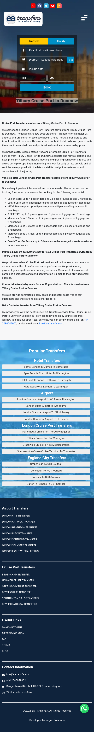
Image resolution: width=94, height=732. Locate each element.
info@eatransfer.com (51, 323)
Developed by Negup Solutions (46, 720)
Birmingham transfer (16, 574)
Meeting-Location (13, 633)
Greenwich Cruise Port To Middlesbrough (46, 444)
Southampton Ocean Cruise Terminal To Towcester (46, 451)
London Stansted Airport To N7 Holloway (46, 412)
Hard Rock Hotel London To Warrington (46, 386)
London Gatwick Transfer (18, 521)
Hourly (61, 41)
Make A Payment (12, 627)
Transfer (34, 41)
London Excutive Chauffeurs (20, 551)
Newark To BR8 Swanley (46, 477)
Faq (4, 639)
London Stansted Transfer (19, 545)
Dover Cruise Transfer (16, 592)
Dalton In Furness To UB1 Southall (46, 483)
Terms (6, 645)
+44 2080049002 (16, 680)
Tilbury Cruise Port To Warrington (46, 438)
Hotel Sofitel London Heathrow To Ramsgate (46, 380)
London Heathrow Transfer (19, 527)
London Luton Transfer (17, 533)
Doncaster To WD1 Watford (46, 470)
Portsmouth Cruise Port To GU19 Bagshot (46, 431)
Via (71, 59)
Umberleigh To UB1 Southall (46, 463)
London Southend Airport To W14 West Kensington (46, 399)
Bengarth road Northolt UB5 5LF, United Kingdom (34, 686)
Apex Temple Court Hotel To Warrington (46, 373)
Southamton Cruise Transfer (20, 598)
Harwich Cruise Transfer (18, 580)
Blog (5, 651)
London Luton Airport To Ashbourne (46, 405)
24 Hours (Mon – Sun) (19, 692)
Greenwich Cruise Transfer (19, 586)
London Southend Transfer (19, 539)
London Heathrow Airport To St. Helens (46, 419)
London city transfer (16, 515)
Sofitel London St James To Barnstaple (46, 366)
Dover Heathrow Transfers (19, 604)
